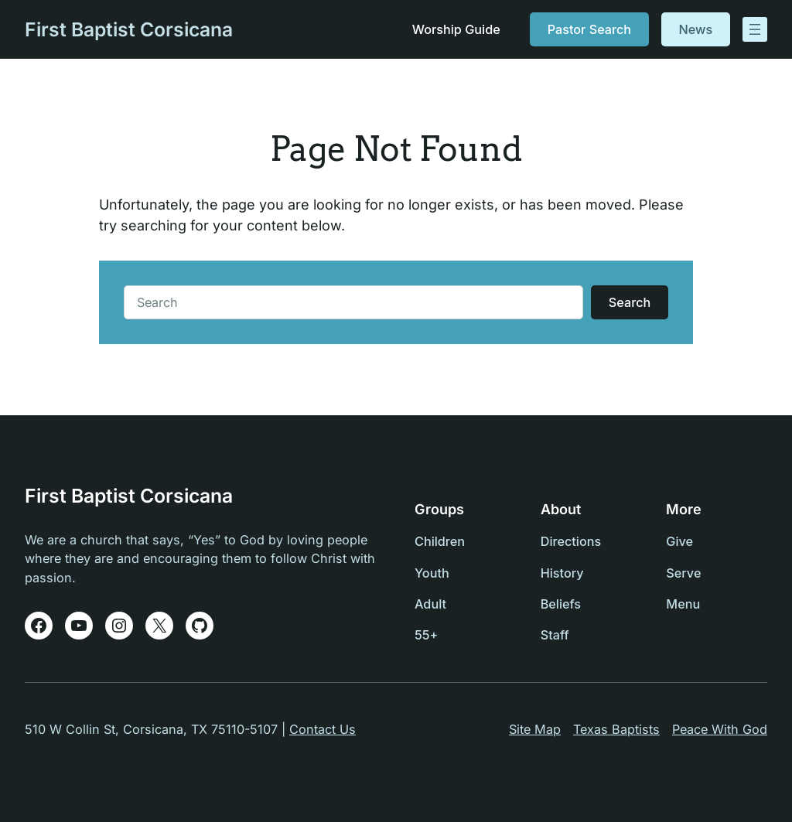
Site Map (535, 729)
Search (629, 302)
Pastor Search (590, 29)
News (696, 29)
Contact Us (322, 729)
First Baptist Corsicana (129, 29)
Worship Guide (455, 29)
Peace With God (719, 729)
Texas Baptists (616, 729)
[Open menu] (754, 29)
